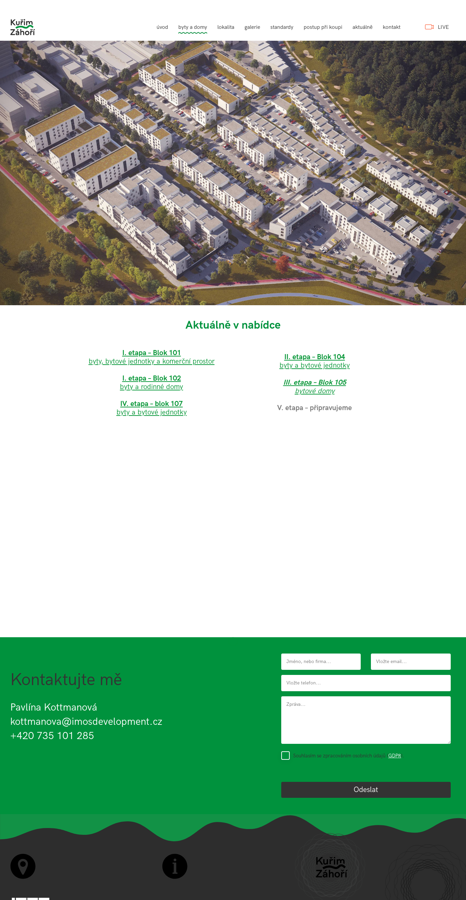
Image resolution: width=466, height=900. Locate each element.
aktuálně (363, 27)
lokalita (225, 27)
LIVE (443, 27)
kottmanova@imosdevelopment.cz (86, 722)
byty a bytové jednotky (151, 408)
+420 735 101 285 (52, 736)
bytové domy (314, 386)
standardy (281, 27)
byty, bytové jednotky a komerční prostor (152, 361)
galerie (252, 27)
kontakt (391, 27)
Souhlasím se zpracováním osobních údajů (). (348, 756)
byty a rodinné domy (151, 387)
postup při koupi (323, 27)
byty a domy (192, 27)
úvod (162, 27)
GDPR (394, 756)
